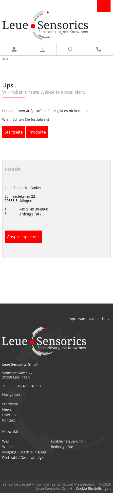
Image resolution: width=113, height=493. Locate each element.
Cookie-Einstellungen (93, 488)
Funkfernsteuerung (67, 441)
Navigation (104, 6)
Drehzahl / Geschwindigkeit (25, 457)
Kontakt (8, 420)
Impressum (77, 318)
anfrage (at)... (31, 214)
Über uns (10, 414)
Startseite (14, 132)
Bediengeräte (62, 446)
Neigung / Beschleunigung (24, 452)
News (6, 409)
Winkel (7, 446)
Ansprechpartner (23, 236)
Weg (5, 441)
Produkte (37, 132)
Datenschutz (99, 318)
